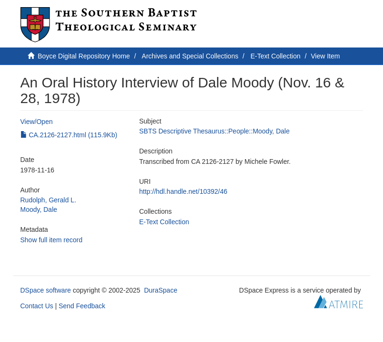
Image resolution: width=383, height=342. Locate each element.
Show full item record (51, 240)
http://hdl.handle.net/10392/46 (183, 191)
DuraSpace (160, 290)
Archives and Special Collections (190, 56)
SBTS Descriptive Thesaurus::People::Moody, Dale (214, 131)
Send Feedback (82, 306)
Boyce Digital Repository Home (84, 56)
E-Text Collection (276, 56)
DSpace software (45, 290)
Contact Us (36, 306)
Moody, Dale (39, 209)
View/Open (36, 121)
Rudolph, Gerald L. (48, 200)
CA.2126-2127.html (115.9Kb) (69, 135)
